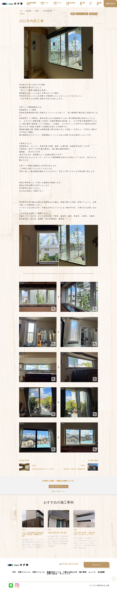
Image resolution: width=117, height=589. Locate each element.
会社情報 (99, 3)
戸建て (37, 11)
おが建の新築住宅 (31, 3)
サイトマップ (65, 574)
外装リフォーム (38, 572)
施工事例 (28, 11)
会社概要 (101, 572)
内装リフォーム (24, 572)
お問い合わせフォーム (58, 486)
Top (21, 11)
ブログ (90, 3)
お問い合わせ (52, 574)
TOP (14, 572)
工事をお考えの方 (70, 572)
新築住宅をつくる (54, 572)
